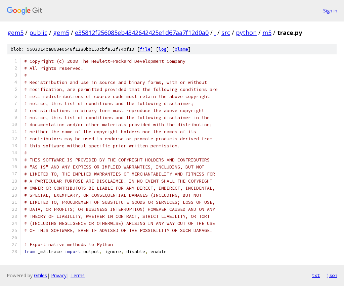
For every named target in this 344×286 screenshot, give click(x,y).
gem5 (15, 33)
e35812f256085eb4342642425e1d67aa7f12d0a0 (142, 33)
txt (316, 275)
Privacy (59, 275)
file (145, 49)
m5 (266, 33)
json (332, 275)
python (246, 33)
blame (181, 49)
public (38, 33)
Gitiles (40, 275)
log (163, 49)
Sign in (330, 10)
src (225, 33)
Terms (78, 275)
